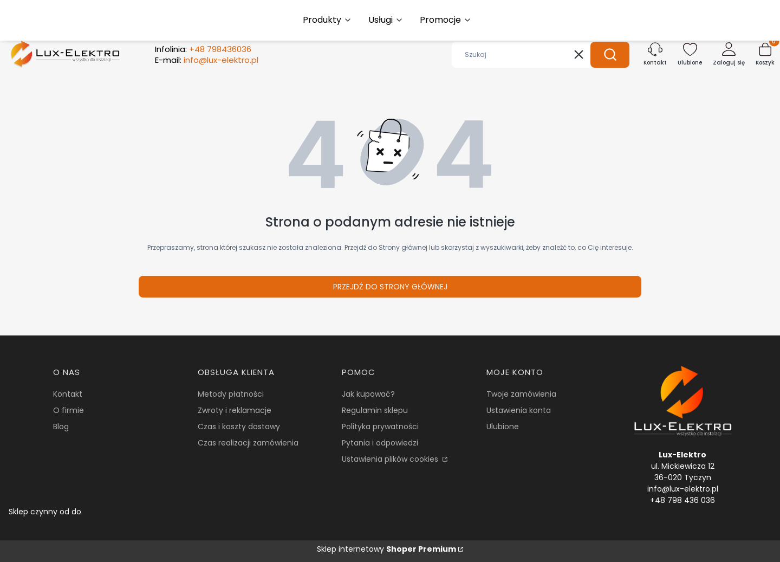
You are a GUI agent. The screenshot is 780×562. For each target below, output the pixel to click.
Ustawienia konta (518, 410)
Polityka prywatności (380, 426)
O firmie (68, 410)
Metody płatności (231, 394)
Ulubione (502, 426)
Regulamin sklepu (375, 410)
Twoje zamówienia (521, 394)
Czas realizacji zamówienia (248, 442)
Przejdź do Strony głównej (390, 286)
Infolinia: (203, 49)
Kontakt (67, 394)
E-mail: (206, 60)
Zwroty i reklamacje (234, 410)
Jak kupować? (368, 394)
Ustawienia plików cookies (391, 459)
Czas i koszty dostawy (239, 426)
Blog (61, 426)
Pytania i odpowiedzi (380, 442)
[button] (609, 55)
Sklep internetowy (386, 549)
